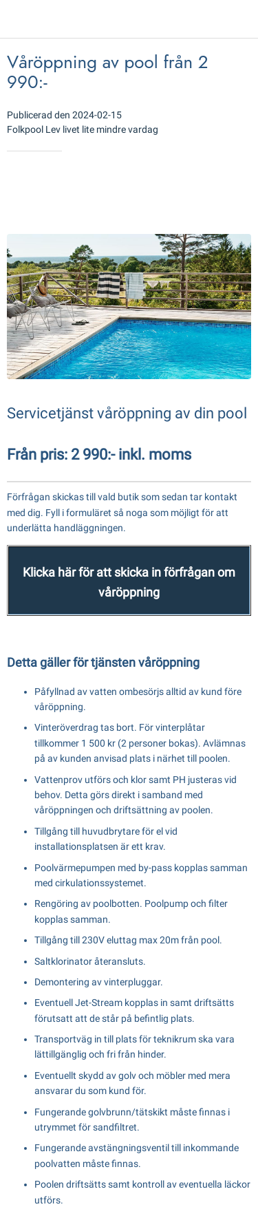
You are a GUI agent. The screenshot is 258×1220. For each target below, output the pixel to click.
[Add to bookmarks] (201, 192)
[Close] (19, 19)
